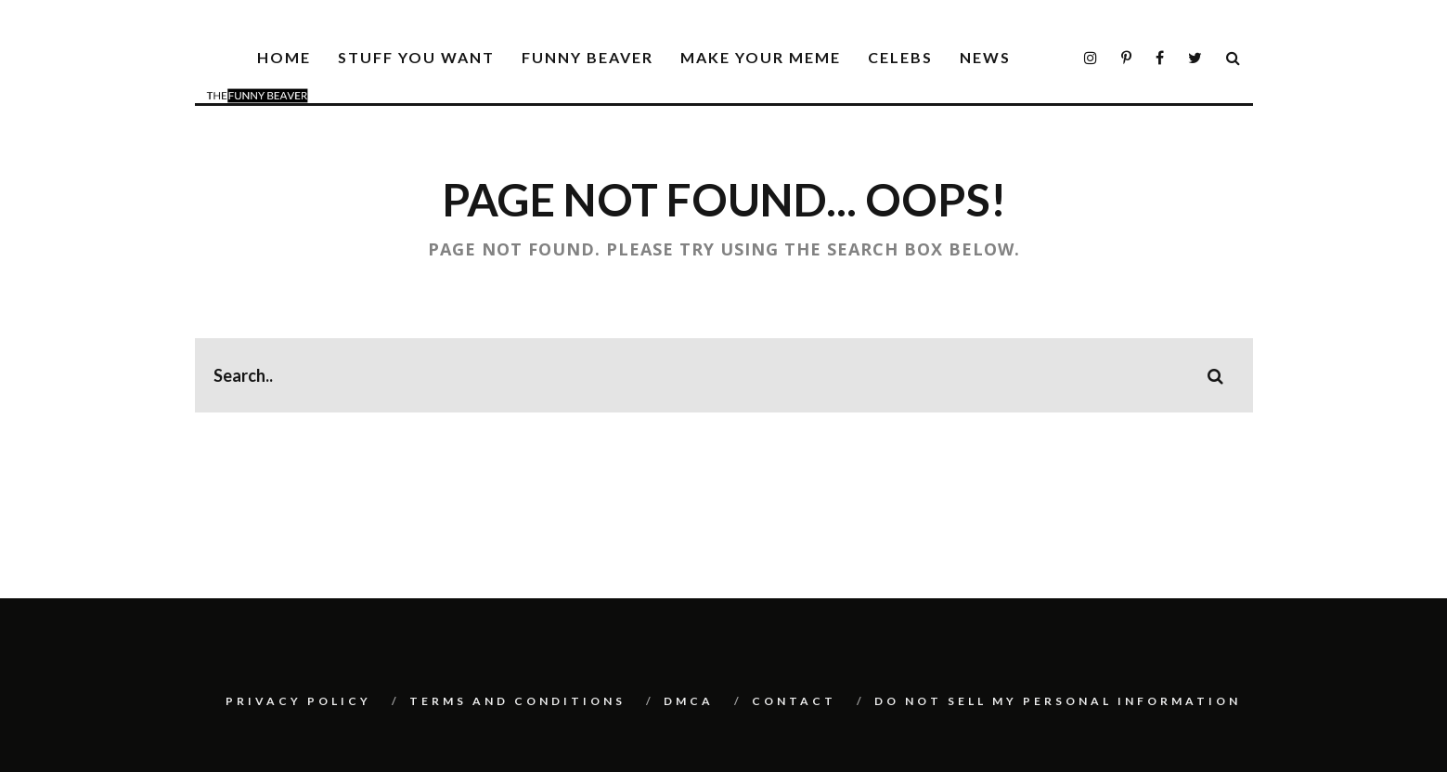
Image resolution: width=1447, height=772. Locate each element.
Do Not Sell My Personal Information (1057, 701)
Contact (794, 701)
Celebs (900, 57)
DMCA (689, 701)
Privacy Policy (298, 701)
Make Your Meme (760, 57)
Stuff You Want (416, 57)
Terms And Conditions (517, 701)
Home (284, 57)
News (985, 57)
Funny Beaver (587, 57)
